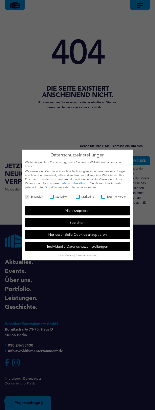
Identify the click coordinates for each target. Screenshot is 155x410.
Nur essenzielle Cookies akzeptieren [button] (77, 232)
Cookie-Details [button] (66, 253)
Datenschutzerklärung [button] (86, 253)
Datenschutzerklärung (74, 181)
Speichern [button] (77, 220)
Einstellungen (53, 185)
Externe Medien (114, 194)
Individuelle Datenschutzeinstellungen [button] (77, 244)
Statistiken (59, 194)
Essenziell (34, 194)
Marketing (85, 194)
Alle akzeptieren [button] (77, 208)
